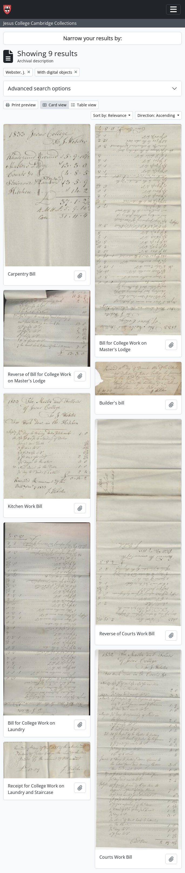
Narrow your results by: (92, 38)
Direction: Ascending (156, 115)
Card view (54, 104)
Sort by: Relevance (110, 115)
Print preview (21, 104)
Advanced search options (39, 88)
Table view (83, 104)
